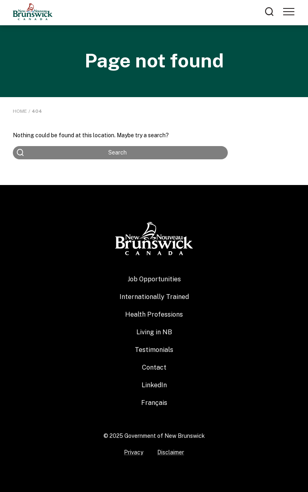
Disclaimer (170, 452)
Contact (154, 367)
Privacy (133, 452)
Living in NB (154, 332)
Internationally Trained (154, 297)
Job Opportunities (154, 279)
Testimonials (154, 350)
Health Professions (154, 314)
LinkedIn (154, 385)
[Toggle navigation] (288, 11)
